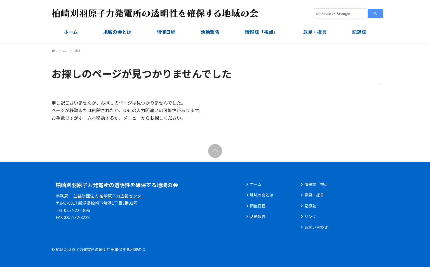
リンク (310, 216)
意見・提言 (315, 31)
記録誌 (359, 31)
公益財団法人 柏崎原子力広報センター (109, 196)
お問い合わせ (316, 227)
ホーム (71, 31)
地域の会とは (117, 31)
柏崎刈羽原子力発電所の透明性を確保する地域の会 (117, 184)
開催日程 (165, 31)
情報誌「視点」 (261, 31)
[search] (339, 13)
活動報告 (210, 31)
